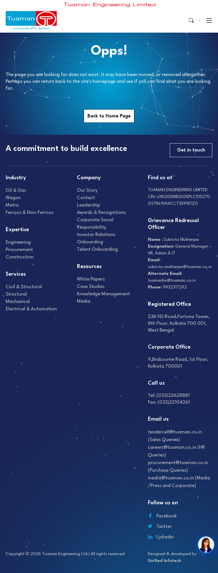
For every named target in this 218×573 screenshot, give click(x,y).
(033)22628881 (173, 395)
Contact (86, 197)
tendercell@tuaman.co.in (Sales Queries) (175, 436)
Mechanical (18, 301)
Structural (16, 294)
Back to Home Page (109, 116)
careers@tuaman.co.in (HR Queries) (176, 451)
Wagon (13, 197)
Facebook (162, 516)
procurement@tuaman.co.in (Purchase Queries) (178, 466)
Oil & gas (16, 190)
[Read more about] (110, 5)
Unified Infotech (164, 561)
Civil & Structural (24, 287)
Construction (19, 257)
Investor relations (96, 234)
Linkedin (161, 537)
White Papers (91, 279)
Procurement (19, 249)
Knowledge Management (103, 294)
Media (83, 301)
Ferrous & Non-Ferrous (29, 212)
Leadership (88, 205)
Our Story (87, 190)
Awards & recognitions (101, 212)
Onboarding (90, 242)
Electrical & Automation (31, 309)
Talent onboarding (97, 249)
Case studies (90, 286)
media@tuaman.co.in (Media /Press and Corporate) (179, 482)
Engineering (18, 242)
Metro (12, 205)
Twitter (160, 526)
